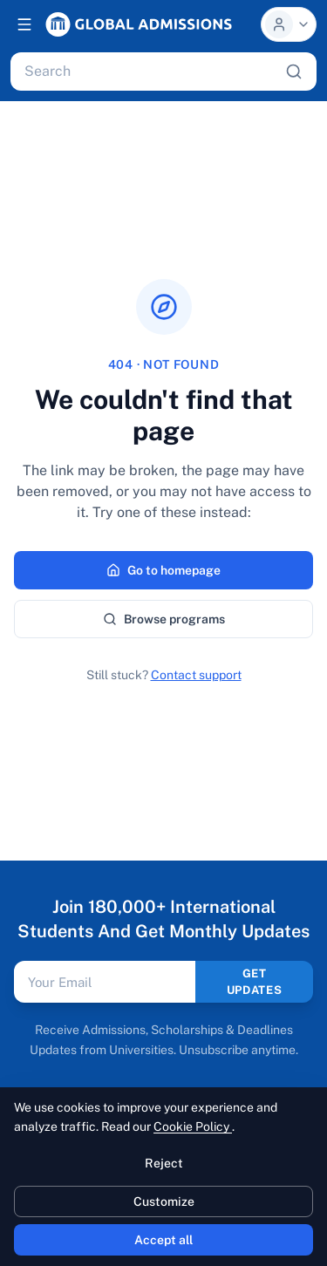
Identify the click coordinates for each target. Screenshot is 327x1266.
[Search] (294, 71)
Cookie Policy (192, 1126)
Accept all (163, 1240)
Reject (164, 1163)
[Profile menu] (289, 24)
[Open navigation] (24, 24)
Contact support (196, 675)
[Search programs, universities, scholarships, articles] (151, 71)
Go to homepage (163, 570)
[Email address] (104, 982)
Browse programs (164, 619)
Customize (163, 1201)
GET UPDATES (255, 982)
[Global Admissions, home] (138, 24)
